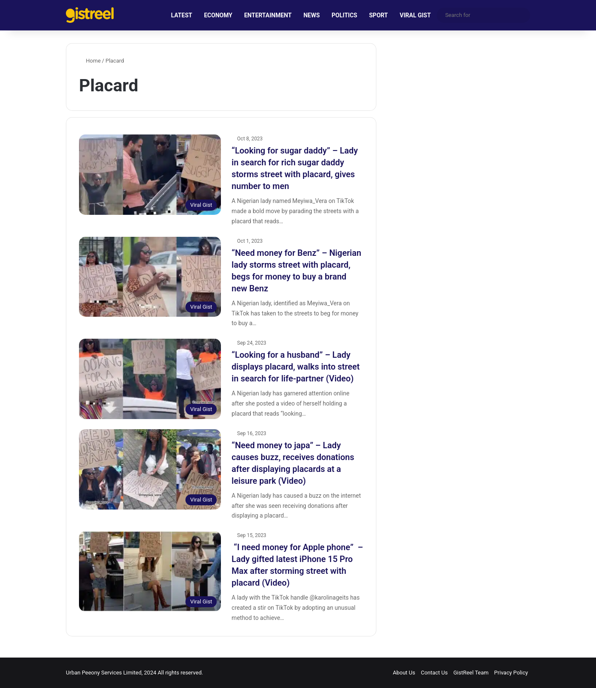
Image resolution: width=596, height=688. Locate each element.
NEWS (311, 15)
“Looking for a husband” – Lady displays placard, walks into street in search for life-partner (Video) (295, 367)
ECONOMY (218, 15)
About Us (404, 672)
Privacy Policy (511, 672)
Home (90, 61)
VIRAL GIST (415, 15)
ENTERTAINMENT (267, 15)
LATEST (181, 15)
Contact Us (434, 672)
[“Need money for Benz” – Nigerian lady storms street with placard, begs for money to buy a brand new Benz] (150, 277)
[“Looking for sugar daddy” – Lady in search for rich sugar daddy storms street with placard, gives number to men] (150, 174)
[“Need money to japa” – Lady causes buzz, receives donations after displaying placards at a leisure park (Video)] (150, 469)
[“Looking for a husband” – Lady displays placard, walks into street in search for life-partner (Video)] (150, 379)
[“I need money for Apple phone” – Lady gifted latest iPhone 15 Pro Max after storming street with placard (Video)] (150, 571)
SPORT (378, 15)
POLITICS (344, 15)
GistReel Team (470, 672)
